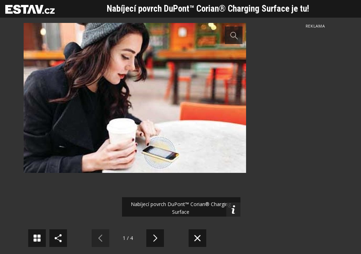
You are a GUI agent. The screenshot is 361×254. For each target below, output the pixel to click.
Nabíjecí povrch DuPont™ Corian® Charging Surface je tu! (208, 9)
